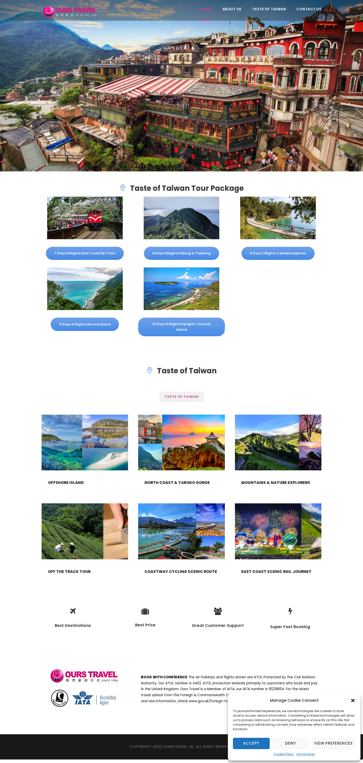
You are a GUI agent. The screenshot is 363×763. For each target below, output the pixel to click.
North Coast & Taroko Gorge (177, 482)
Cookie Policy (284, 754)
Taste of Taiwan (269, 9)
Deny (290, 743)
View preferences (333, 743)
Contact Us (308, 9)
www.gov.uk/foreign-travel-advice (218, 704)
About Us (231, 9)
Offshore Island (66, 482)
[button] (352, 700)
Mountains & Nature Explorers (275, 482)
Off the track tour (69, 573)
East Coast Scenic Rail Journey (276, 573)
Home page (305, 754)
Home (206, 9)
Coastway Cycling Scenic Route (180, 573)
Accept (251, 743)
